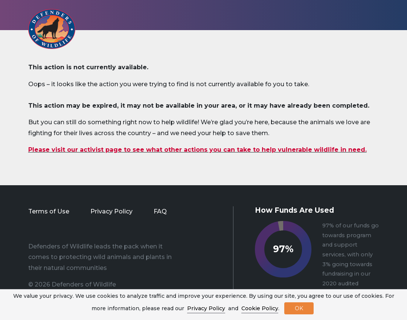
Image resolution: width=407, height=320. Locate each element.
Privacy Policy (111, 211)
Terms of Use (48, 211)
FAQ (160, 211)
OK (299, 308)
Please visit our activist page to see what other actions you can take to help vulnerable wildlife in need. (197, 149)
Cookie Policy (259, 308)
